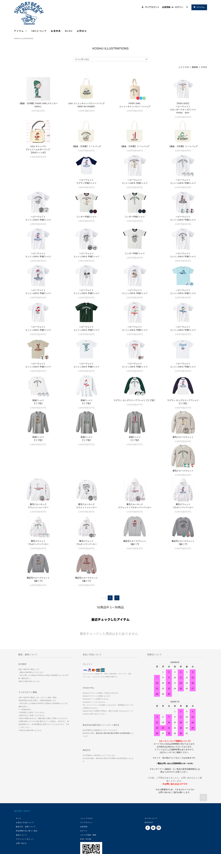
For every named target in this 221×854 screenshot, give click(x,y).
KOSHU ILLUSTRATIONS (23, 38)
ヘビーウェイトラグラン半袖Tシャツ (38, 187)
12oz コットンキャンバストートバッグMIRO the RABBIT (86, 105)
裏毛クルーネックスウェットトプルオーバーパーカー (134, 481)
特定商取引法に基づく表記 (26, 806)
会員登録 (166, 7)
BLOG (69, 31)
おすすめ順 (184, 67)
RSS (82, 815)
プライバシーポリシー (25, 815)
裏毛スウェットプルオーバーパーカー (183, 481)
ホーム (18, 794)
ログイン (179, 7)
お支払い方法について (25, 798)
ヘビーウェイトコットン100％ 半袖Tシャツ (86, 187)
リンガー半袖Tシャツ (38, 223)
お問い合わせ (21, 819)
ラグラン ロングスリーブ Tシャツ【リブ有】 (86, 406)
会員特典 (56, 31)
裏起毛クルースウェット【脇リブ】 (134, 518)
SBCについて (39, 31)
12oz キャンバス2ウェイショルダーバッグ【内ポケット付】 (38, 149)
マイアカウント (152, 7)
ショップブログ (86, 794)
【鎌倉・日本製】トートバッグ (86, 146)
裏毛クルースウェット (134, 443)
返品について (21, 810)
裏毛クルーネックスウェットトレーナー (38, 481)
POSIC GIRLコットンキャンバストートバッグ (134, 105)
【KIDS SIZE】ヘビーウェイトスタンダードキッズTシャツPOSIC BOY (183, 108)
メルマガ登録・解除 (88, 810)
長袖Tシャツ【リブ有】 (183, 371)
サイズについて (151, 794)
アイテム (20, 31)
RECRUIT (149, 798)
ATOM (88, 815)
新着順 (204, 67)
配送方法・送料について (26, 802)
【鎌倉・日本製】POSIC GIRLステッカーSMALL (38, 105)
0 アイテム (199, 7)
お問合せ (82, 31)
